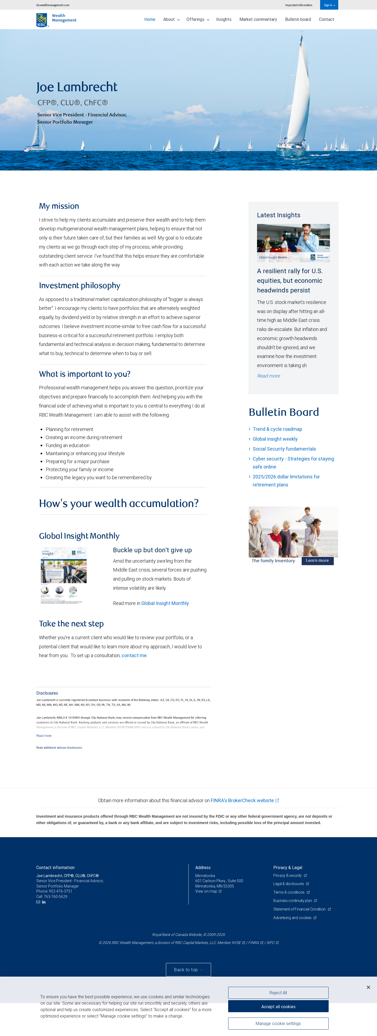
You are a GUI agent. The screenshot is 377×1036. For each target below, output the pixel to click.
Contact (326, 19)
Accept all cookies (278, 1006)
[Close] (368, 987)
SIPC (270, 942)
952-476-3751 (60, 891)
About (171, 19)
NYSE (236, 942)
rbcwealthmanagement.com (52, 5)
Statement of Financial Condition (300, 909)
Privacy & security (287, 875)
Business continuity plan (293, 900)
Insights (223, 19)
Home (149, 19)
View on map (206, 891)
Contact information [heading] (55, 867)
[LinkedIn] (44, 902)
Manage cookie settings (278, 1023)
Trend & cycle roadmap (277, 429)
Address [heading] (203, 867)
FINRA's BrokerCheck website (242, 800)
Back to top (186, 970)
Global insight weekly (275, 439)
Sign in (329, 5)
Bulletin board (298, 19)
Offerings (197, 19)
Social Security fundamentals (284, 449)
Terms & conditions (289, 892)
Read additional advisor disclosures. (59, 747)
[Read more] (44, 736)
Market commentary (258, 19)
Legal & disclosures (289, 883)
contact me (134, 655)
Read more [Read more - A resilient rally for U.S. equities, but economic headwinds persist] (268, 376)
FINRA (253, 942)
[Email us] (38, 902)
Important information (298, 5)
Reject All (278, 992)
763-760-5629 (55, 896)
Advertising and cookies (292, 917)
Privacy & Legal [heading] (287, 867)
